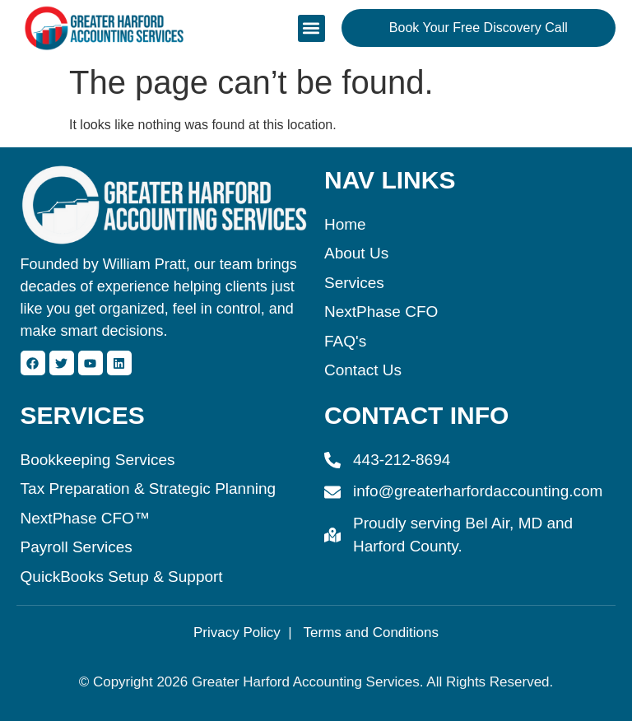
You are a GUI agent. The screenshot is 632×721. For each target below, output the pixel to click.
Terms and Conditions (371, 632)
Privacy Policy (237, 632)
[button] (311, 28)
